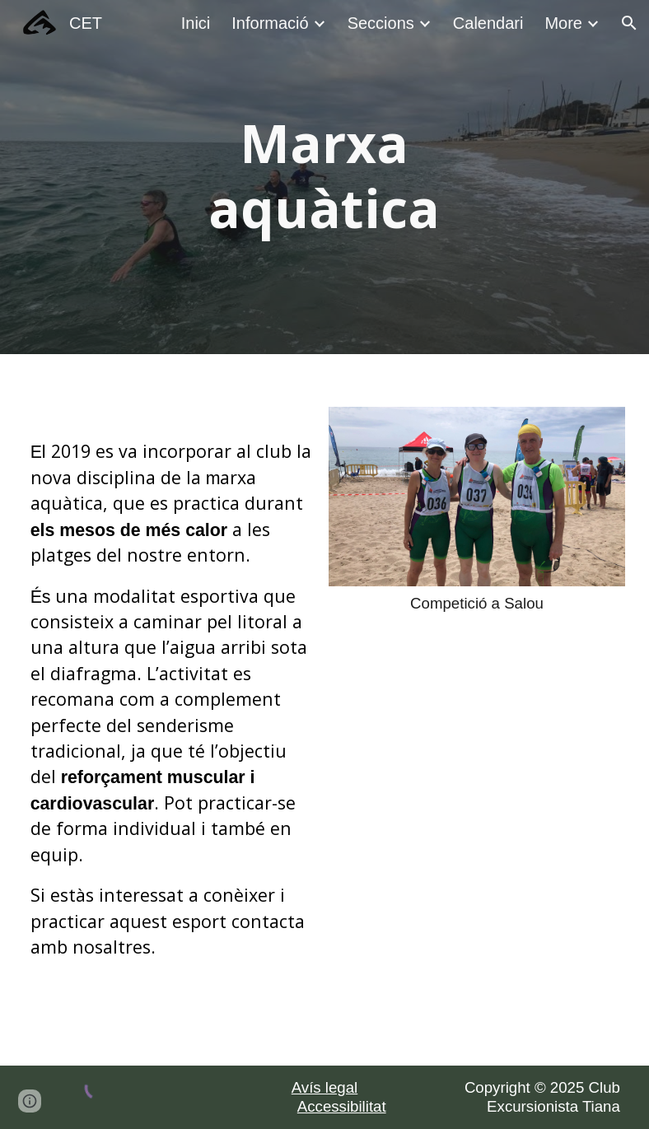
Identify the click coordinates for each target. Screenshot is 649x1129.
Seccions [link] (381, 23)
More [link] (563, 23)
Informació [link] (269, 23)
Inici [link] (196, 23)
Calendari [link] (488, 23)
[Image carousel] (477, 510)
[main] (324, 177)
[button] (629, 23)
